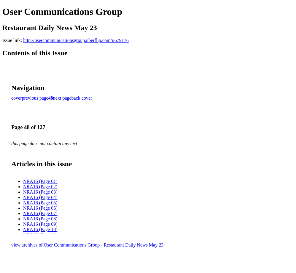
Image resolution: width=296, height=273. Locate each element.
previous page (35, 98)
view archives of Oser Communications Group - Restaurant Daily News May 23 (87, 244)
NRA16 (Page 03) (40, 191)
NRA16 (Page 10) (40, 229)
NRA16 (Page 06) (40, 208)
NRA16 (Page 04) (40, 197)
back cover (81, 98)
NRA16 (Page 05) (40, 202)
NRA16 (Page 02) (40, 186)
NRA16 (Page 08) (40, 218)
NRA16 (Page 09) (40, 224)
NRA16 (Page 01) (40, 181)
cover (16, 98)
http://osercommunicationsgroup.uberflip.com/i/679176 (76, 40)
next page (62, 98)
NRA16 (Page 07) (40, 213)
